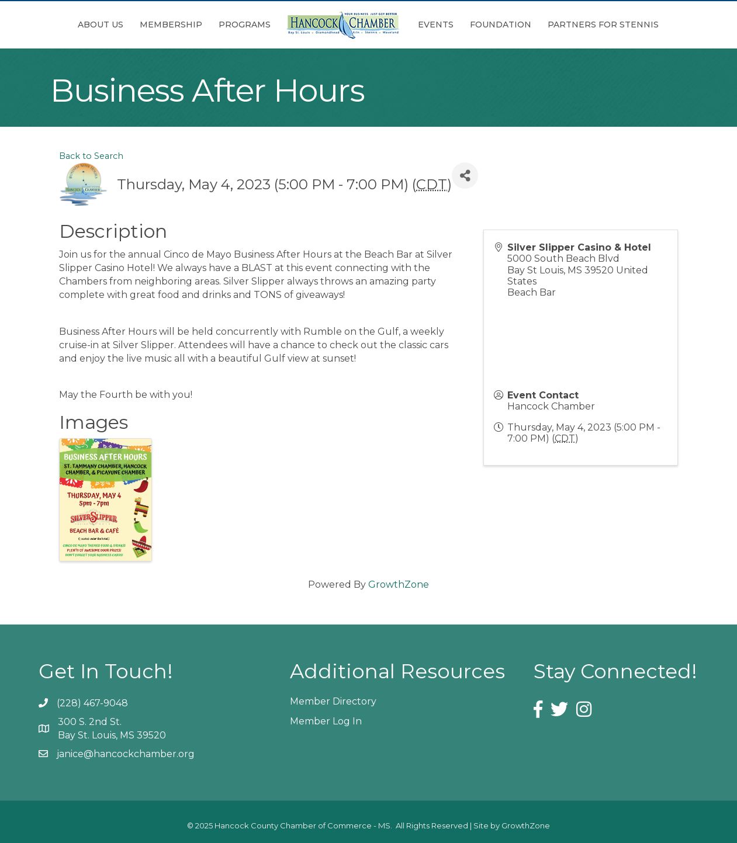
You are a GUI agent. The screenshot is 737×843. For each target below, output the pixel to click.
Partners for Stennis (603, 24)
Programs (245, 24)
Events (436, 24)
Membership (171, 24)
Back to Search (91, 156)
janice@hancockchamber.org (126, 753)
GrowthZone (398, 584)
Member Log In (326, 721)
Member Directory (333, 701)
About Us (100, 24)
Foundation (500, 24)
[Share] (465, 175)
